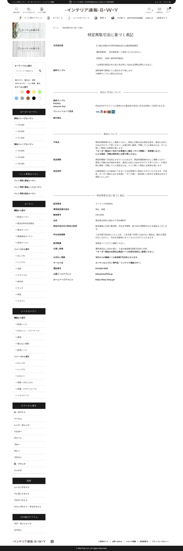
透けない (27, 80)
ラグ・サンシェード (22, 524)
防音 (33, 80)
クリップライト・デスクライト (27, 507)
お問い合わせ (117, 541)
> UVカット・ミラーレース (28, 331)
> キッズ (19, 288)
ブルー (17, 444)
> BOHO (19, 281)
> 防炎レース (21, 324)
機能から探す (20, 210)
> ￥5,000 (20, 125)
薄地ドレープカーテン (23, 144)
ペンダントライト (22, 494)
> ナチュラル (21, 275)
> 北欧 (18, 269)
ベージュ (18, 419)
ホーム (55, 28)
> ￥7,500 (20, 138)
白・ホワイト (20, 412)
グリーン (18, 438)
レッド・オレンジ (22, 425)
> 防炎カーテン (22, 217)
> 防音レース (21, 350)
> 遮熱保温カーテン (24, 236)
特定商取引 (144, 541)
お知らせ (149, 18)
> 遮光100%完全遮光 (25, 223)
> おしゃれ (20, 256)
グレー (17, 451)
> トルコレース (22, 395)
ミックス (18, 470)
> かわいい (20, 376)
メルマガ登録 (131, 541)
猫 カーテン (19, 80)
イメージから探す (22, 249)
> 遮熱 (18, 337)
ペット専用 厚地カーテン (25, 181)
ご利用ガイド (161, 18)
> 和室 (18, 294)
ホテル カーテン (20, 83)
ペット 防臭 (31, 83)
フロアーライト (21, 500)
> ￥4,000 (20, 157)
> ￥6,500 (20, 131)
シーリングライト (22, 487)
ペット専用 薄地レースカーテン (28, 187)
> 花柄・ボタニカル (24, 382)
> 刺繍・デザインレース (26, 389)
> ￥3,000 (20, 151)
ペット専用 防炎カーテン (25, 194)
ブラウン (18, 457)
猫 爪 (38, 83)
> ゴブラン (20, 301)
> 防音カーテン (22, 243)
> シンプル (20, 262)
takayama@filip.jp (104, 274)
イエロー (18, 431)
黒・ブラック (20, 464)
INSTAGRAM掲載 (135, 18)
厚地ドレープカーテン (23, 118)
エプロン (18, 530)
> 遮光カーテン (22, 230)
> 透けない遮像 (22, 344)
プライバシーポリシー (160, 541)
